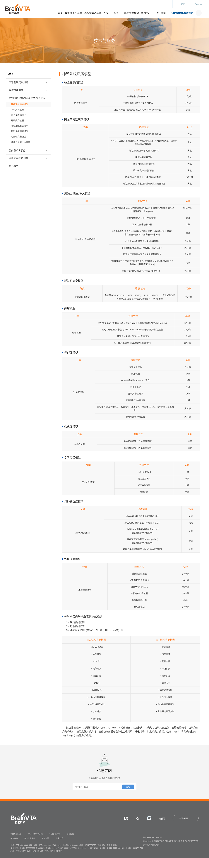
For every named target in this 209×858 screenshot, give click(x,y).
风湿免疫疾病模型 (18, 128)
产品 (106, 13)
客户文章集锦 (131, 13)
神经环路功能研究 (35, 834)
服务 (116, 13)
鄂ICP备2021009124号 (152, 837)
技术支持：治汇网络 (151, 845)
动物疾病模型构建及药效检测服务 (27, 98)
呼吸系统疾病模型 (18, 123)
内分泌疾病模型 (17, 114)
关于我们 (161, 13)
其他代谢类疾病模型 (19, 138)
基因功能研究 (54, 834)
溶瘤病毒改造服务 (27, 154)
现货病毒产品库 (73, 13)
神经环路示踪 (15, 834)
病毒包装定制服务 (27, 82)
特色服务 (27, 162)
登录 (183, 4)
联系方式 (59, 838)
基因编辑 (70, 834)
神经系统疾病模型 (18, 104)
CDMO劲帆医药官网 (182, 13)
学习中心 (146, 13)
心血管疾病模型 (17, 133)
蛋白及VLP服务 (27, 146)
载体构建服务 (27, 90)
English (198, 4)
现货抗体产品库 (92, 13)
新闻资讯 (45, 838)
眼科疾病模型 (16, 109)
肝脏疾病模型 (16, 119)
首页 (60, 13)
